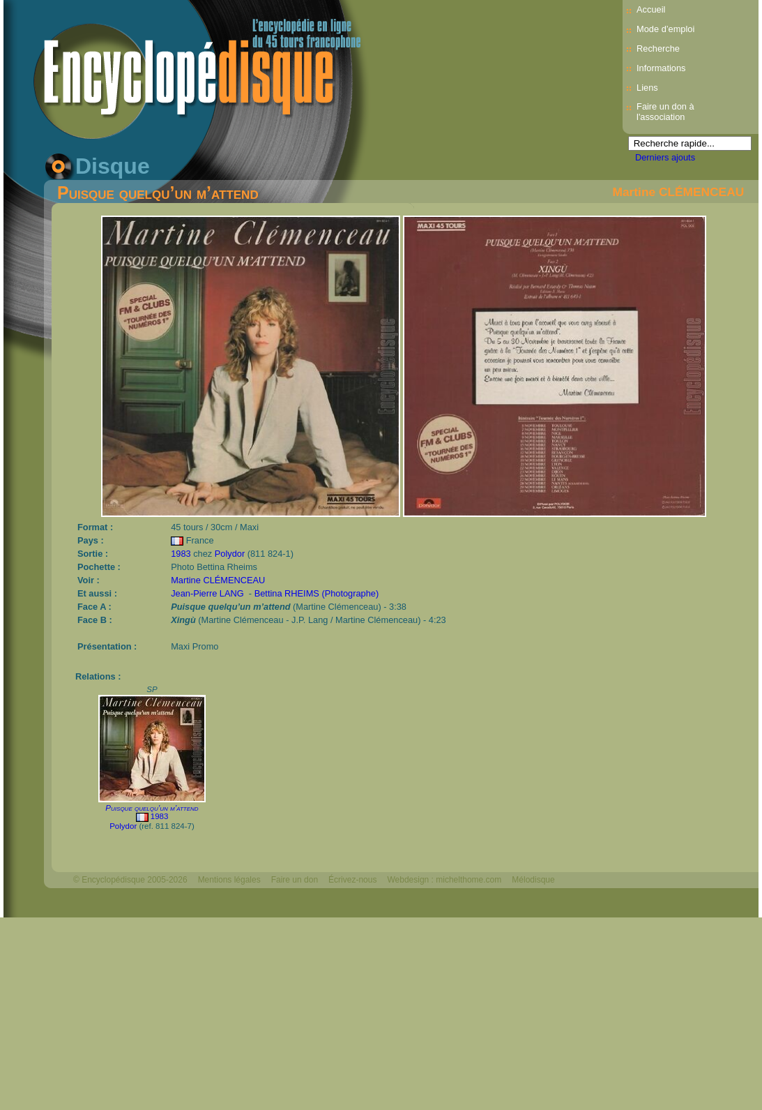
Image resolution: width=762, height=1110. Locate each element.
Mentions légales (229, 880)
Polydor (230, 553)
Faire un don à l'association (665, 111)
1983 (180, 553)
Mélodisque (533, 880)
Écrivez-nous (352, 880)
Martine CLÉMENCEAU (679, 192)
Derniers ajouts (665, 157)
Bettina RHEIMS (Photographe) (316, 593)
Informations (661, 68)
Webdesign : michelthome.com (444, 880)
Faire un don (294, 880)
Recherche (658, 48)
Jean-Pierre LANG (207, 593)
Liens (647, 87)
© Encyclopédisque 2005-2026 (130, 880)
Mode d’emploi (665, 29)
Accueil (651, 9)
